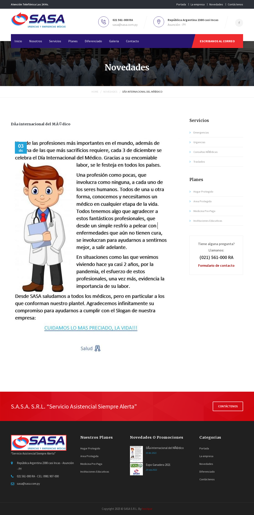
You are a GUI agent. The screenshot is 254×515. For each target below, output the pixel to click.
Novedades (216, 4)
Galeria (114, 41)
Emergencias (201, 132)
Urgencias (199, 142)
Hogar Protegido (203, 191)
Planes (73, 41)
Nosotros (35, 41)
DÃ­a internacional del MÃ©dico (142, 91)
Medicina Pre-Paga (204, 211)
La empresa (198, 4)
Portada (181, 4)
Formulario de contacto (216, 265)
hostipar (147, 509)
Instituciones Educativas (207, 220)
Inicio (18, 41)
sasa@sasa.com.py (125, 25)
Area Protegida (202, 201)
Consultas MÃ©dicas (205, 152)
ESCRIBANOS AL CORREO (217, 41)
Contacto (132, 41)
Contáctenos (235, 4)
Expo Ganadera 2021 (158, 465)
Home (94, 91)
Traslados (199, 161)
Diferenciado (93, 41)
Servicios (55, 41)
